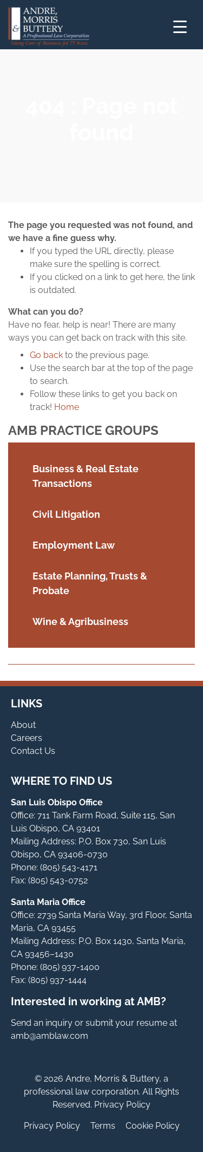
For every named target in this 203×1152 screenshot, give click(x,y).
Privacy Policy (52, 1126)
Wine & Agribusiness (80, 621)
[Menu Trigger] (180, 27)
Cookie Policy (153, 1126)
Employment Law (73, 545)
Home (66, 407)
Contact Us (33, 751)
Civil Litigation (66, 514)
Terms (102, 1126)
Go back (46, 355)
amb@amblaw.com (49, 1036)
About (23, 725)
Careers (26, 738)
